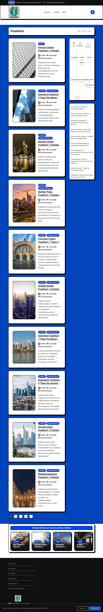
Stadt (58, 541)
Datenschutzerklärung (17, 588)
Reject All (83, 608)
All (74, 44)
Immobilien (74, 57)
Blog (64, 12)
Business (80, 44)
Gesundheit (74, 80)
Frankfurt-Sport (52, 91)
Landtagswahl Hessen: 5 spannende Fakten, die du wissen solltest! (82, 161)
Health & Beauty (82, 60)
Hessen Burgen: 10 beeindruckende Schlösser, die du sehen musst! (82, 152)
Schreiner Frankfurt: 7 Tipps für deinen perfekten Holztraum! (49, 340)
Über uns (13, 564)
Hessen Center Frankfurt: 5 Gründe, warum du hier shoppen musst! (49, 52)
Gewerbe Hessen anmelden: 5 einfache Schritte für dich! (81, 115)
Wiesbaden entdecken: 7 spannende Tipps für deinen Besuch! (80, 123)
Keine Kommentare (46, 58)
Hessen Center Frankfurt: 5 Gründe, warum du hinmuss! (49, 145)
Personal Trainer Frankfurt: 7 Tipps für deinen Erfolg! (48, 242)
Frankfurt (42, 91)
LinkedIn (12, 574)
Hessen (48, 12)
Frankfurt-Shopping (45, 138)
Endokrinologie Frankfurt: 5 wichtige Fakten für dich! (48, 290)
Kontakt (12, 569)
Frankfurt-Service (52, 235)
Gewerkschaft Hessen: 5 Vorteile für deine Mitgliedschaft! (82, 137)
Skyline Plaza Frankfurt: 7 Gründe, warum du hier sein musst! (49, 196)
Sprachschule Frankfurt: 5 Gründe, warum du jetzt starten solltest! (49, 432)
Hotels (89, 57)
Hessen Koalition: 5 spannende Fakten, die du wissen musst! (81, 131)
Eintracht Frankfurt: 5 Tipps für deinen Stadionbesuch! (49, 98)
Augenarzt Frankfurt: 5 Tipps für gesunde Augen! (49, 383)
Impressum (13, 584)
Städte (56, 12)
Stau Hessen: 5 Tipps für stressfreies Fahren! (79, 108)
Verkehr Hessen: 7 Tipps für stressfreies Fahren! (80, 169)
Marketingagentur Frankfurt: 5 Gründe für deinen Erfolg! (49, 477)
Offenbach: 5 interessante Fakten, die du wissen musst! (82, 176)
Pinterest (13, 579)
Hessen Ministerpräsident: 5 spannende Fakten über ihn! (80, 144)
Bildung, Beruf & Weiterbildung (89, 82)
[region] (51, 608)
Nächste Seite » (60, 516)
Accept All (95, 608)
